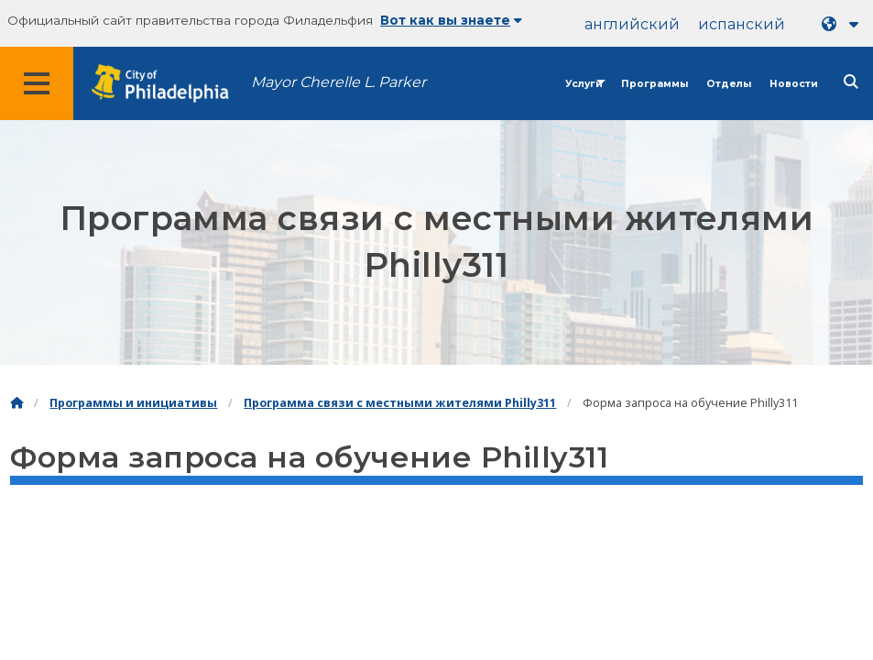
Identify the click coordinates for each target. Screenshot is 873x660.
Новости (793, 84)
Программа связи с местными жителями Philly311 (400, 403)
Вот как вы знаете (451, 20)
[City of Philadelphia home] (169, 84)
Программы (654, 84)
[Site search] (851, 82)
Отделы (728, 84)
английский (632, 24)
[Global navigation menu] (36, 83)
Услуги (584, 84)
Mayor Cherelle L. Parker (338, 82)
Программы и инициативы (133, 403)
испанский (741, 24)
